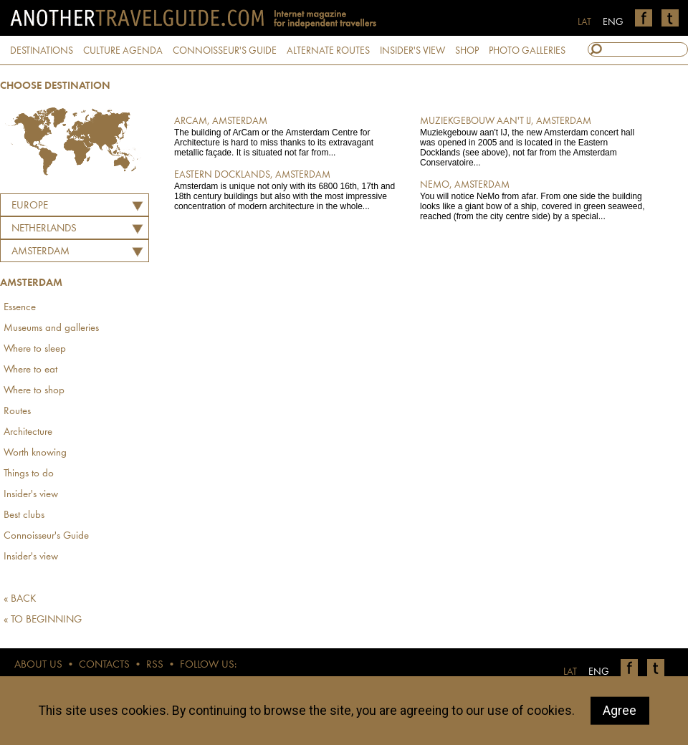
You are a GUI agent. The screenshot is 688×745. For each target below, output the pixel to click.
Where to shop (34, 390)
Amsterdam (40, 251)
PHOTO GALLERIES (527, 51)
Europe (29, 206)
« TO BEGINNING (43, 620)
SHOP (467, 51)
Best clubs (24, 515)
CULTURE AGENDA (123, 51)
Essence (20, 307)
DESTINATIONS (41, 51)
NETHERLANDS (44, 229)
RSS (154, 665)
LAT (584, 22)
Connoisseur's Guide (46, 536)
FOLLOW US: (208, 665)
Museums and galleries (51, 328)
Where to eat (30, 370)
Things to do (29, 473)
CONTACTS (104, 665)
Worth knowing (35, 453)
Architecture (28, 432)
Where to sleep (35, 349)
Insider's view (31, 494)
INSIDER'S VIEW (412, 51)
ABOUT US (38, 665)
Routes (17, 411)
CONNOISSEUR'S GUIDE (225, 51)
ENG (613, 22)
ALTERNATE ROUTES (328, 51)
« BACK (20, 599)
